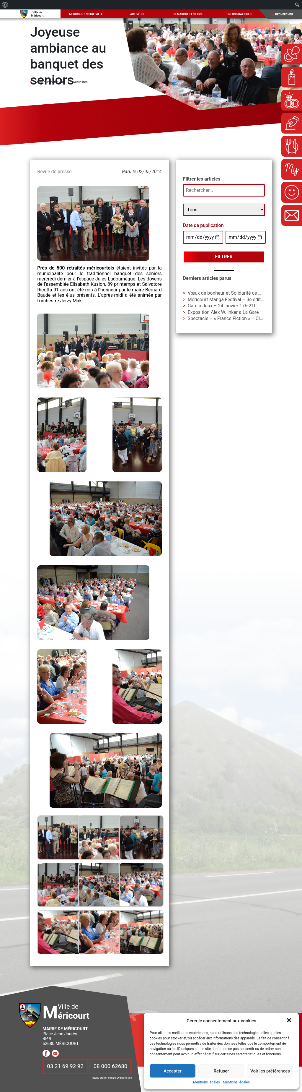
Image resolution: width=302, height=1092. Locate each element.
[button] (289, 1020)
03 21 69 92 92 (65, 1066)
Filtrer (224, 256)
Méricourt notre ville (86, 14)
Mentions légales (206, 1082)
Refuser (221, 1071)
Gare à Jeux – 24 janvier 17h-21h (222, 306)
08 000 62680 (110, 1066)
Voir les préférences (270, 1071)
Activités (137, 14)
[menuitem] (5, 4)
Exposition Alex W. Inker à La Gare (223, 312)
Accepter (172, 1071)
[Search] (286, 14)
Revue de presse (54, 171)
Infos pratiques (240, 14)
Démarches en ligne (188, 14)
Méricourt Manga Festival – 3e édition (227, 299)
